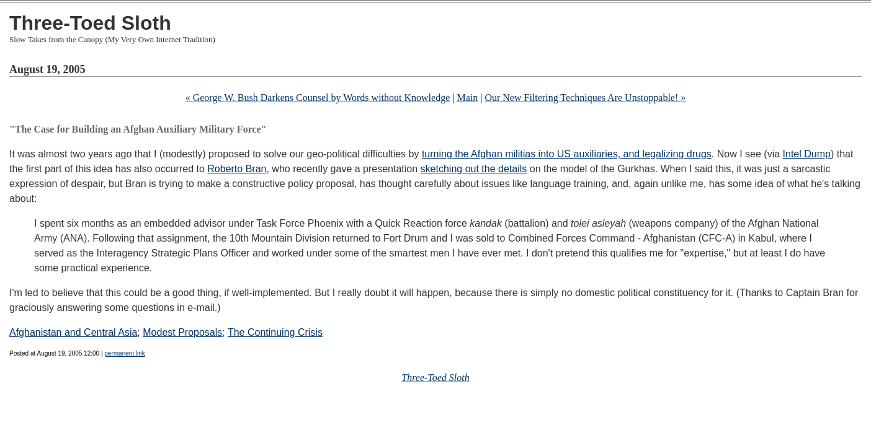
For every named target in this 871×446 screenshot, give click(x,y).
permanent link (124, 353)
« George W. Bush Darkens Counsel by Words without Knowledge (317, 97)
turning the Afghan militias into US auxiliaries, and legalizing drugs (567, 154)
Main (467, 97)
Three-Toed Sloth (90, 23)
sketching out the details (474, 169)
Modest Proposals (182, 332)
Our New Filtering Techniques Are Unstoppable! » (585, 97)
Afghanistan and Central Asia (73, 332)
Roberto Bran (236, 169)
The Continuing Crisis (275, 332)
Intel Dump (807, 154)
